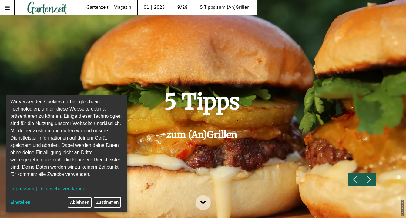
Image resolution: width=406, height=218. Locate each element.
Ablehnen (79, 202)
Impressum (22, 188)
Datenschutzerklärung (62, 188)
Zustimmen (107, 202)
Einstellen (20, 202)
